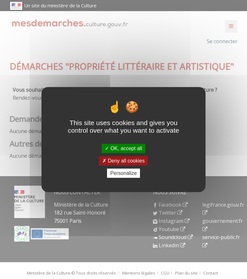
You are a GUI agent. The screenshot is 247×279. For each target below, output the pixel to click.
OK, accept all (123, 148)
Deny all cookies (123, 160)
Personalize (123, 173)
